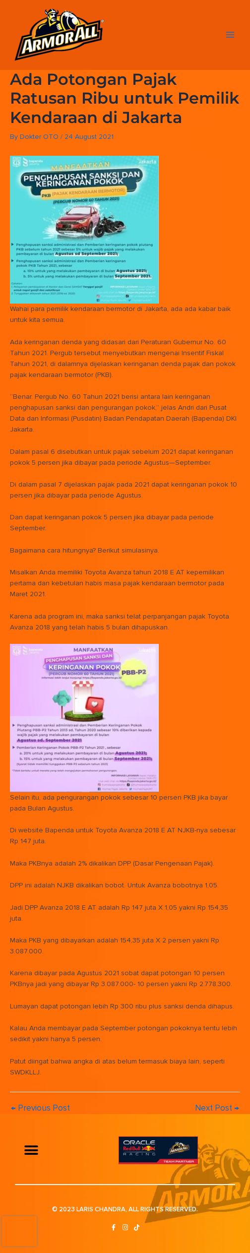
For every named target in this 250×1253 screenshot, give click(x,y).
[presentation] (19, 1231)
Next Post (217, 1108)
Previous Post (40, 1108)
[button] (31, 1150)
